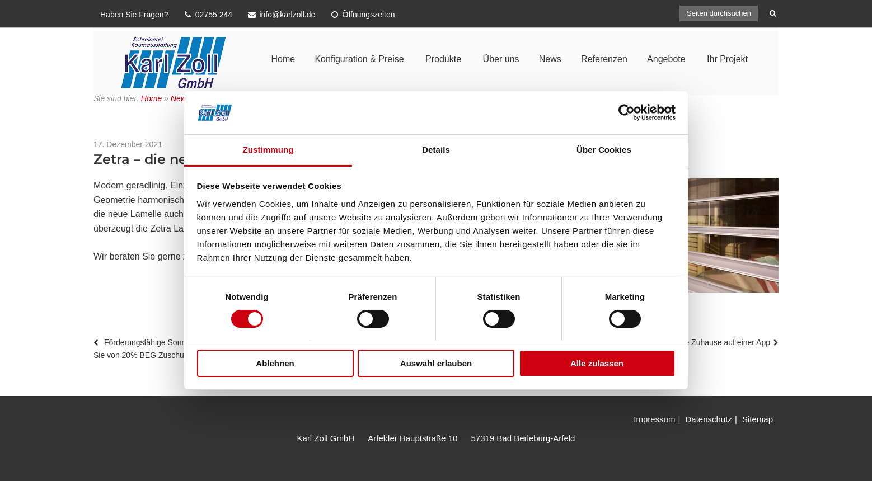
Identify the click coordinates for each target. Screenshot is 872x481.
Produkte (443, 59)
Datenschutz (708, 419)
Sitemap (757, 419)
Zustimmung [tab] (268, 149)
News (550, 59)
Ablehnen (275, 363)
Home (283, 59)
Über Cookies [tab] (603, 149)
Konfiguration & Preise (359, 59)
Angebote (666, 59)
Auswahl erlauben (436, 363)
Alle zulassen (596, 363)
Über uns (501, 59)
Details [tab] (436, 149)
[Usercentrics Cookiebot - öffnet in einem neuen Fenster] (627, 112)
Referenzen (604, 59)
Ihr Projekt (727, 59)
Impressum (654, 419)
